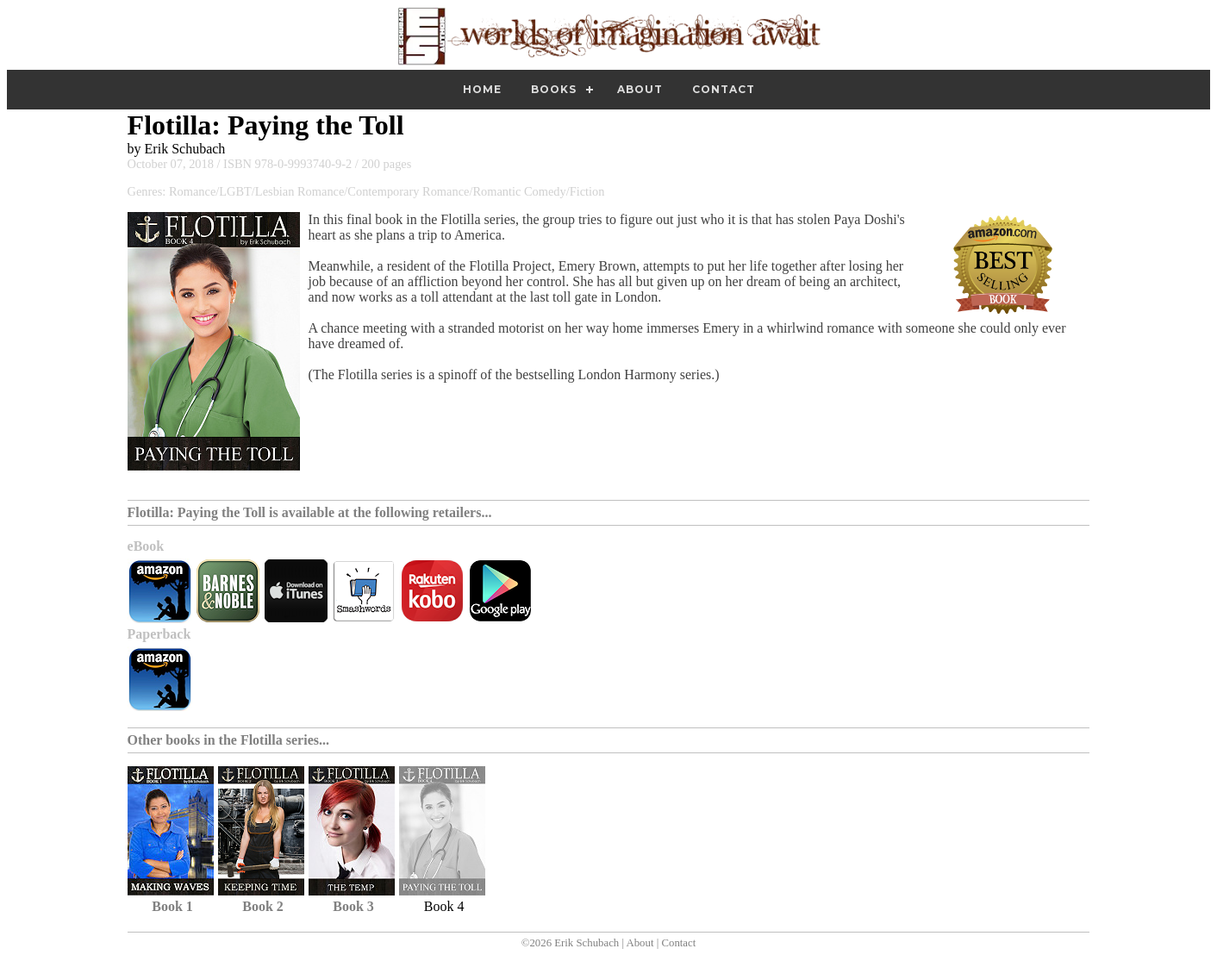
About (640, 89)
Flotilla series (279, 740)
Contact (723, 89)
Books (554, 89)
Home (482, 89)
